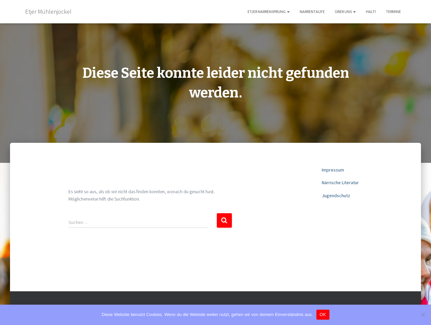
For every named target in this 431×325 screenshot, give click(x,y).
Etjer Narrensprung (269, 11)
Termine (393, 11)
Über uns (345, 11)
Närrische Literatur (340, 183)
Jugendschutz (336, 196)
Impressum (333, 170)
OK (323, 314)
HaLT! (371, 11)
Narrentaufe (312, 11)
